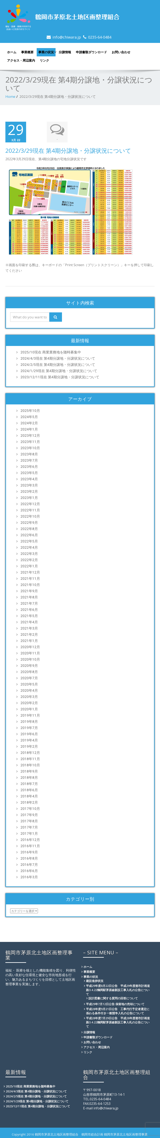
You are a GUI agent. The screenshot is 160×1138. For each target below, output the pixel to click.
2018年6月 (29, 789)
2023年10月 (30, 447)
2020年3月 (29, 696)
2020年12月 (30, 646)
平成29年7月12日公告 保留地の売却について (115, 1004)
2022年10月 (30, 516)
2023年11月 (30, 441)
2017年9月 (29, 814)
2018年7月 (29, 783)
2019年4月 (29, 740)
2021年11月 (30, 578)
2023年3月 (29, 485)
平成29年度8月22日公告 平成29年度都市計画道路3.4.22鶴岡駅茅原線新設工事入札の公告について (118, 989)
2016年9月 (29, 852)
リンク (44, 60)
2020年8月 (29, 671)
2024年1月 (29, 429)
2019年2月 (29, 746)
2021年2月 (29, 634)
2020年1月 (29, 709)
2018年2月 (29, 802)
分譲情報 (65, 52)
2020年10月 (30, 659)
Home (10, 96)
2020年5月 (29, 684)
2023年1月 (29, 497)
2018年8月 (29, 777)
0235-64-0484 (99, 37)
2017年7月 (29, 827)
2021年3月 (29, 628)
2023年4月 (29, 479)
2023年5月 (29, 472)
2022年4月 (29, 547)
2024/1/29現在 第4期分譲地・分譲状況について (59, 370)
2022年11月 (30, 510)
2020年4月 (29, 690)
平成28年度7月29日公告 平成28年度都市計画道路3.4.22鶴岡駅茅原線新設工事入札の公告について (118, 1022)
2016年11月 (30, 845)
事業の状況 (47, 52)
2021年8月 (29, 597)
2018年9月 (29, 771)
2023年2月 (29, 491)
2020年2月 (29, 702)
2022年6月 (29, 535)
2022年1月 (29, 566)
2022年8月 (29, 528)
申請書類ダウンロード (91, 52)
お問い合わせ (121, 52)
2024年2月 (29, 423)
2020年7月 (29, 678)
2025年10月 (30, 410)
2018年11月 (30, 758)
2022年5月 (29, 541)
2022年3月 (29, 553)
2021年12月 (30, 572)
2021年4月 (29, 622)
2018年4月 (29, 796)
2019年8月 (29, 721)
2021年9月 (29, 590)
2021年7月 (29, 603)
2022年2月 (29, 559)
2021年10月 (30, 584)
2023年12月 (30, 435)
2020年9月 (29, 665)
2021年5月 (29, 615)
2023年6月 (29, 466)
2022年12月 (30, 503)
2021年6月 (29, 609)
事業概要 (27, 52)
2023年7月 (29, 460)
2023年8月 (29, 454)
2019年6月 (29, 734)
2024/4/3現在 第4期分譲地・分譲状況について (58, 358)
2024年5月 (29, 416)
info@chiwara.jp (66, 37)
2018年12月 (30, 752)
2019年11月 (30, 715)
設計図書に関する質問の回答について (113, 998)
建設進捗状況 (94, 980)
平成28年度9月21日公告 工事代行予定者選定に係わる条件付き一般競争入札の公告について (117, 1011)
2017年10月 (30, 808)
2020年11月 (30, 653)
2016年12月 (30, 839)
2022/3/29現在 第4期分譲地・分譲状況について (68, 150)
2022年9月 (29, 522)
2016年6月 (29, 870)
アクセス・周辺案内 (21, 60)
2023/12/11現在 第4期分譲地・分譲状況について (60, 377)
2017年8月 (29, 821)
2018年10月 (30, 765)
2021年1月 (29, 640)
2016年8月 (29, 858)
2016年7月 (29, 864)
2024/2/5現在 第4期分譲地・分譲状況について (58, 364)
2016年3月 (29, 877)
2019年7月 (29, 727)
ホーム (11, 52)
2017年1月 (29, 833)
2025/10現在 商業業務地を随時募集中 (51, 352)
